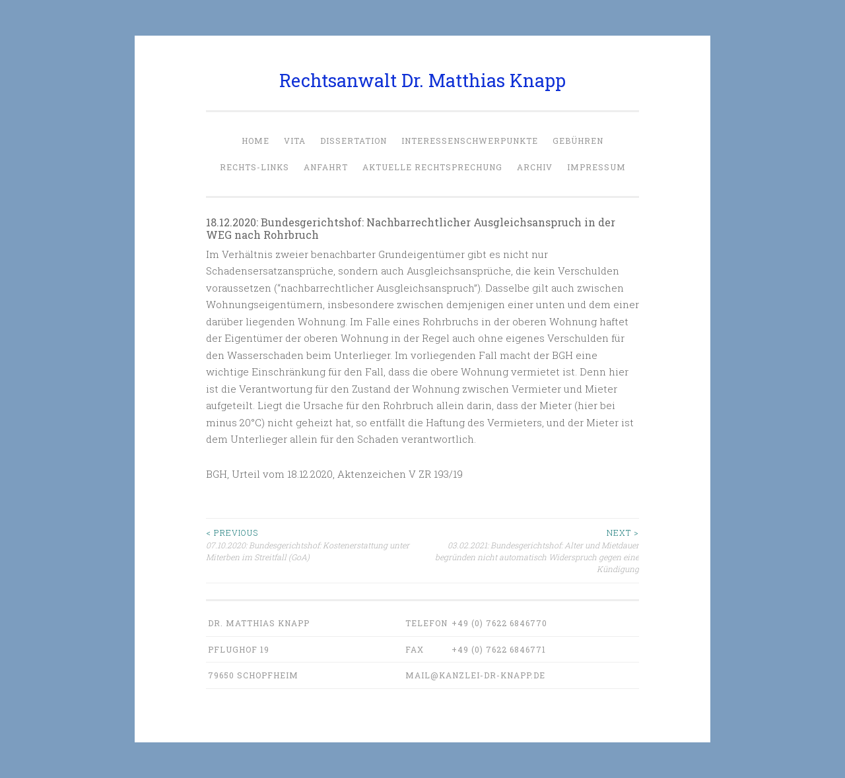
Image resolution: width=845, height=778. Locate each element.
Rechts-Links (254, 167)
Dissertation (353, 140)
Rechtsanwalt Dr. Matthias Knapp (422, 80)
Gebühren (578, 140)
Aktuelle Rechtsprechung (432, 167)
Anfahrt (326, 167)
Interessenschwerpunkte (469, 140)
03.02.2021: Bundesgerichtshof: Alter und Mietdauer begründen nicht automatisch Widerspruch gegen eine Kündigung (530, 550)
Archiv (535, 167)
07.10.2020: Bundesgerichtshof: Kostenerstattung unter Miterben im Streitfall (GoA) (314, 544)
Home (255, 140)
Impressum (596, 167)
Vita (295, 140)
